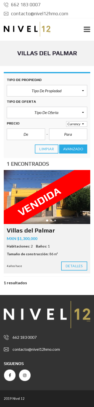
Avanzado (73, 149)
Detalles (74, 266)
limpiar (46, 149)
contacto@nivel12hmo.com (36, 13)
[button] (47, 90)
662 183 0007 (22, 4)
